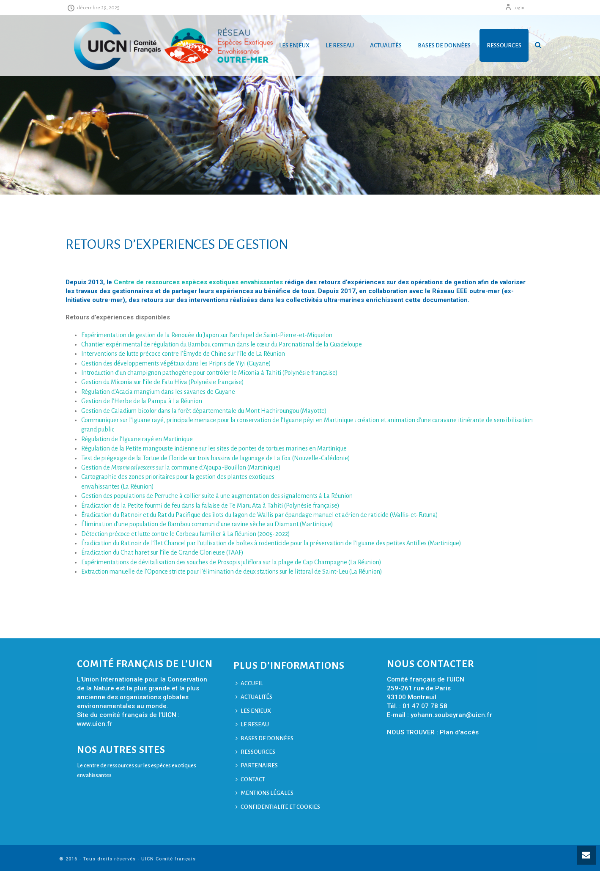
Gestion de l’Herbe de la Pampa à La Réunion (141, 401)
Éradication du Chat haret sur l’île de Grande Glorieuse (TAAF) (162, 552)
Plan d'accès (459, 732)
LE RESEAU (340, 45)
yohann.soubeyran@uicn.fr (451, 715)
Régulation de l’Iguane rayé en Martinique (137, 439)
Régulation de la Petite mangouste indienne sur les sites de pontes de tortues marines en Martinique (214, 448)
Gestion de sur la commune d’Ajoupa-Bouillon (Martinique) (181, 467)
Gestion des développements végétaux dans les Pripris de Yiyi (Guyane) (176, 363)
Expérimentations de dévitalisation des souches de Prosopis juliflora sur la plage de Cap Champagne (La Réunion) (231, 562)
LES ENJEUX (294, 45)
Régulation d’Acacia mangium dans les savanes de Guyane (158, 391)
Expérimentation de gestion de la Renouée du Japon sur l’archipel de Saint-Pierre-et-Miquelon (206, 335)
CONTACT (250, 779)
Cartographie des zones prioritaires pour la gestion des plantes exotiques (177, 476)
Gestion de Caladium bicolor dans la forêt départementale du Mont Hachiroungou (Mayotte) (204, 410)
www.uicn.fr (94, 724)
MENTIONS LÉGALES (264, 793)
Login (514, 7)
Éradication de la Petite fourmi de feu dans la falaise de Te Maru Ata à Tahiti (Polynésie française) (210, 505)
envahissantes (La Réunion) (117, 486)
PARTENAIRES (257, 765)
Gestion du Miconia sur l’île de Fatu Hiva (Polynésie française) (162, 382)
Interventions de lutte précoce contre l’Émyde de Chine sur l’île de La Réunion (183, 353)
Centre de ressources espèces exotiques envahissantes (198, 282)
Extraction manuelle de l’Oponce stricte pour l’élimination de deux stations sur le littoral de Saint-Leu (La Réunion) (231, 571)
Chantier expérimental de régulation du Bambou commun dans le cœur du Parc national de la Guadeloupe (221, 344)
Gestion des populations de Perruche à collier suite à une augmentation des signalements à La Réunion (217, 495)
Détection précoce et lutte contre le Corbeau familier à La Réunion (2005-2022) (185, 533)
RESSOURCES (504, 45)
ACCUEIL (249, 683)
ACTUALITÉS (386, 45)
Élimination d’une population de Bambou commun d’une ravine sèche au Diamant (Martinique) (207, 524)
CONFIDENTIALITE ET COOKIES (278, 807)
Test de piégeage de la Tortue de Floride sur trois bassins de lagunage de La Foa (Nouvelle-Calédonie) (215, 458)
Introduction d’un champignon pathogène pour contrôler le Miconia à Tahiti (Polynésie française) (209, 372)
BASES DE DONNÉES (444, 45)
